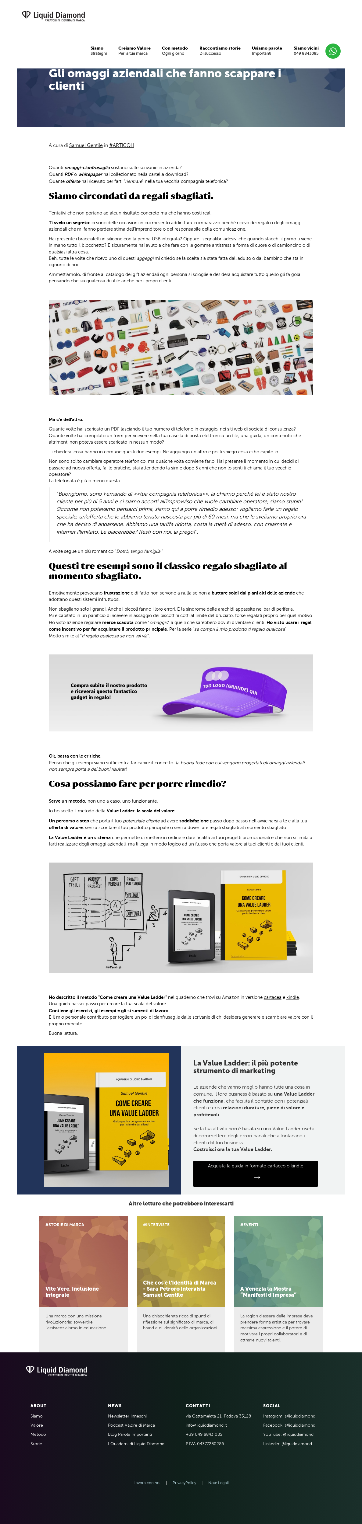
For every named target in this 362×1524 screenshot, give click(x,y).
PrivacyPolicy (184, 1483)
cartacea (272, 997)
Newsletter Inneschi (127, 1416)
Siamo (97, 48)
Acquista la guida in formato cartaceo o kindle (255, 1173)
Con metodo (175, 48)
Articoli (123, 145)
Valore (36, 1425)
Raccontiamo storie (220, 48)
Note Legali (218, 1483)
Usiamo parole (267, 48)
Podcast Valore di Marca (131, 1425)
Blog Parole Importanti (130, 1434)
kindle (292, 997)
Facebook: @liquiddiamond (289, 1425)
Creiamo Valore (134, 48)
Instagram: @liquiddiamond (289, 1416)
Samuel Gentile (86, 145)
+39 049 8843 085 (204, 1434)
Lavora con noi (147, 1483)
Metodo (38, 1434)
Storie (36, 1444)
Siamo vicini (306, 48)
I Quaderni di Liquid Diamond (136, 1444)
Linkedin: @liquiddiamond (287, 1444)
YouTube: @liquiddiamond (288, 1434)
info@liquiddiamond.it (206, 1425)
